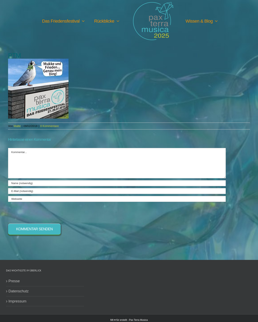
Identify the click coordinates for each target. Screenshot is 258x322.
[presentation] (38, 212)
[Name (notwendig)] (117, 183)
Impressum (17, 301)
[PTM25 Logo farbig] (153, 4)
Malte (17, 126)
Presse (14, 281)
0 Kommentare (49, 126)
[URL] (117, 199)
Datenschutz (18, 291)
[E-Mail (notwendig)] (117, 191)
